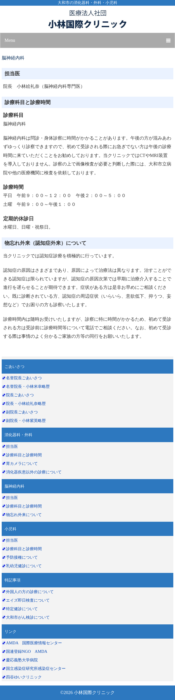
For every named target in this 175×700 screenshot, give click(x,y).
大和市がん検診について (28, 617)
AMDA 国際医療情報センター (34, 643)
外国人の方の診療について (30, 591)
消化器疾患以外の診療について (34, 472)
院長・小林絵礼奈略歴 (26, 403)
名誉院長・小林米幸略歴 (28, 386)
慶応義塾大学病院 (22, 660)
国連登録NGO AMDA (26, 651)
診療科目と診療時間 (24, 455)
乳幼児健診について (24, 566)
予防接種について (22, 557)
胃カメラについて (22, 463)
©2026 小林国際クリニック (87, 692)
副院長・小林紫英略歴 (26, 420)
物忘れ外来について (24, 514)
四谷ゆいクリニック (24, 677)
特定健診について (22, 608)
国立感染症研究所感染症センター (36, 668)
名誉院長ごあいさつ (24, 378)
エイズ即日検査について (28, 600)
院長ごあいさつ (20, 395)
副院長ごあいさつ (22, 412)
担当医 (12, 446)
